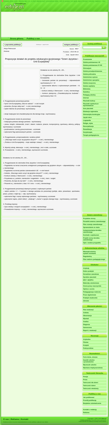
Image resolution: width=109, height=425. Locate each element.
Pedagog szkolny (89, 95)
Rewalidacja (87, 129)
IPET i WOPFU (88, 280)
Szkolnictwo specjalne (91, 80)
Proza (85, 379)
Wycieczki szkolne (89, 365)
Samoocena (87, 327)
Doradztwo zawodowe (91, 274)
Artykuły (86, 268)
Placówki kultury (89, 101)
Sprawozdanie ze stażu (91, 227)
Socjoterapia (87, 132)
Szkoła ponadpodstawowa (92, 71)
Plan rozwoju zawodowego (92, 224)
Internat (86, 98)
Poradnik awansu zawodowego (94, 221)
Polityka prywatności (86, 420)
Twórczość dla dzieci (90, 382)
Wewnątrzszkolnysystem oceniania (89, 252)
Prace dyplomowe (89, 295)
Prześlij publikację (89, 400)
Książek (86, 345)
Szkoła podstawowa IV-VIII (92, 65)
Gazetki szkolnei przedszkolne (89, 361)
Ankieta (86, 313)
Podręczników (88, 348)
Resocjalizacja (88, 126)
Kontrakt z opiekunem (91, 235)
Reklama (86, 412)
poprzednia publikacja (12, 44)
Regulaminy (87, 256)
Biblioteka (86, 89)
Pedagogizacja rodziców (92, 292)
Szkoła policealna (89, 74)
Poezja (85, 376)
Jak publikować (88, 397)
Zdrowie (86, 301)
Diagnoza (86, 324)
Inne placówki (88, 108)
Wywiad (86, 318)
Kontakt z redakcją (90, 409)
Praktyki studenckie (90, 298)
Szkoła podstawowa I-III (91, 62)
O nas (6, 419)
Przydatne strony (89, 218)
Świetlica (86, 92)
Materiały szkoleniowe (91, 283)
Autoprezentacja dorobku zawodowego (92, 231)
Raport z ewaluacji (89, 330)
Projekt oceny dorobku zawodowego (91, 239)
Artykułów (86, 339)
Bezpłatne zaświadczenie (92, 403)
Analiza (85, 321)
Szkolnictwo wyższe (90, 77)
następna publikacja (71, 44)
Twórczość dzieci (89, 385)
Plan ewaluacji (88, 310)
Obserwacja (87, 315)
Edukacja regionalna (90, 111)
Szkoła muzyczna (89, 83)
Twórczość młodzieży (91, 388)
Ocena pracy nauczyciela (92, 286)
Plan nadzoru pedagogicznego (94, 259)
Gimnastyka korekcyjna (91, 114)
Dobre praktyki (88, 271)
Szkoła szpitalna (89, 86)
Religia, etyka (88, 123)
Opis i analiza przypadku (92, 243)
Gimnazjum (87, 68)
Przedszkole (87, 59)
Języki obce (74, 55)
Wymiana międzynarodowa (92, 368)
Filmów (85, 342)
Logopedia (87, 120)
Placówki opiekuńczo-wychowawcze (91, 104)
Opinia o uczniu (88, 289)
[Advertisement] (21, 84)
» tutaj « (103, 1)
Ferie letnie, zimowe (90, 357)
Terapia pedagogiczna (91, 135)
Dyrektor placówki (89, 277)
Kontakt (24, 419)
